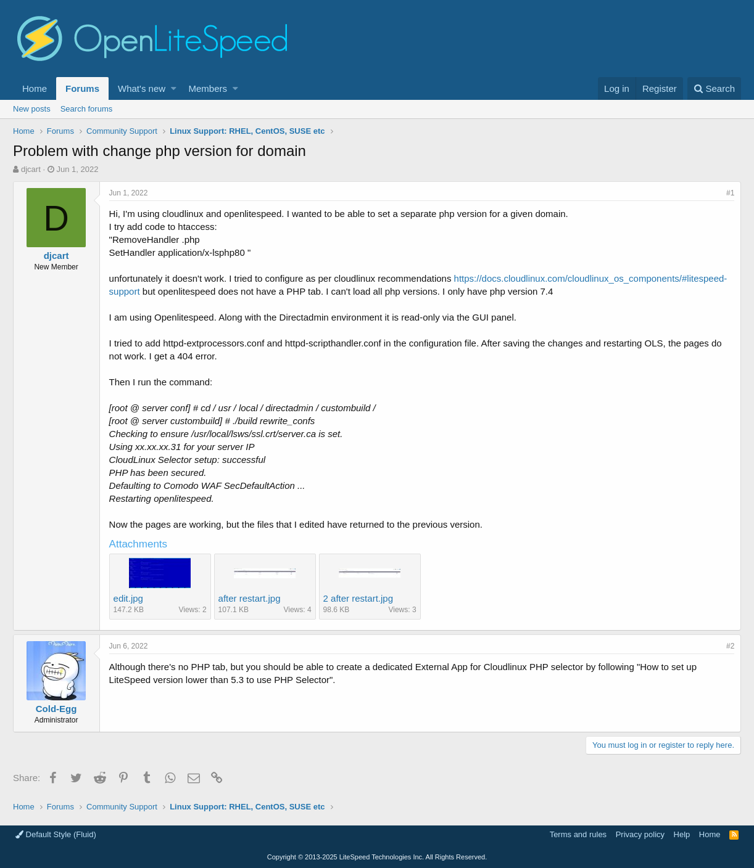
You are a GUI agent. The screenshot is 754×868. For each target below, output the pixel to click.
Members (208, 88)
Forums (82, 88)
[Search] (714, 88)
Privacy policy (640, 834)
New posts (32, 108)
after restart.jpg (249, 598)
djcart (31, 169)
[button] (174, 88)
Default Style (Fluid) (55, 834)
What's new (141, 88)
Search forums (86, 108)
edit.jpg (128, 598)
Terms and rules (578, 834)
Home (34, 88)
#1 (730, 193)
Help (682, 834)
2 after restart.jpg (358, 598)
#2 (730, 646)
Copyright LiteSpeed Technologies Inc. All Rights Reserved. (377, 857)
